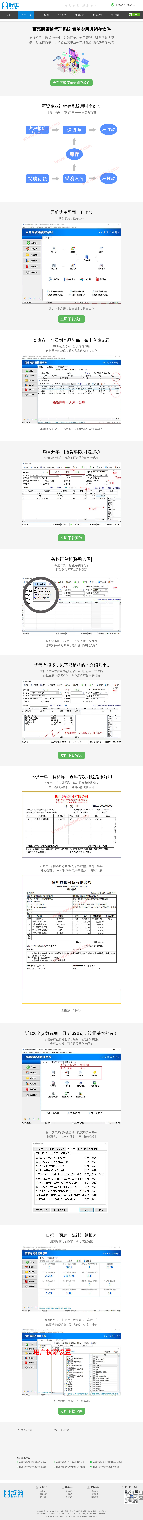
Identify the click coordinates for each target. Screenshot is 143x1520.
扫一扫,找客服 (131, 1487)
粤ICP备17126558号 (64, 1516)
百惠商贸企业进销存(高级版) (106, 1462)
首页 (8, 15)
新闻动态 (43, 1494)
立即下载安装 (71, 538)
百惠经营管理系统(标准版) (31, 1467)
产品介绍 (26, 15)
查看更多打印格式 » (71, 1010)
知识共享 (69, 1497)
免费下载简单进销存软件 (71, 83)
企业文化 (43, 1491)
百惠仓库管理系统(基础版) (105, 1467)
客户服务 (62, 15)
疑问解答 (69, 1491)
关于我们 (115, 15)
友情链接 (94, 1497)
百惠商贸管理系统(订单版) (31, 1462)
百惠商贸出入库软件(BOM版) (70, 1462)
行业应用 (44, 15)
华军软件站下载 (25, 1430)
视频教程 (94, 1494)
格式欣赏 (97, 15)
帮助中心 (95, 1487)
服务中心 (69, 1487)
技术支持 (94, 1491)
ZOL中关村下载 (61, 1430)
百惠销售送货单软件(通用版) (69, 1467)
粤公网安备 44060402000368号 (85, 1516)
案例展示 (79, 15)
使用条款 (43, 1497)
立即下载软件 (71, 319)
